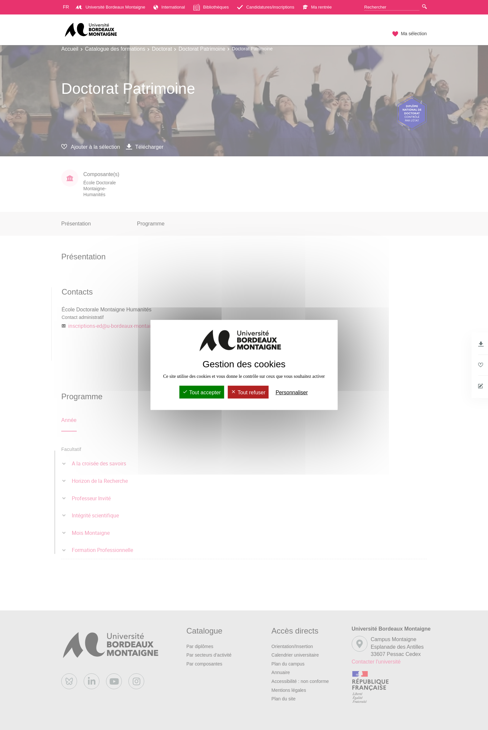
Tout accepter (201, 392)
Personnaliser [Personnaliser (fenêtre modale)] (292, 392)
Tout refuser (248, 392)
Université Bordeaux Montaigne (110, 7)
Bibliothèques (211, 7)
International (169, 7)
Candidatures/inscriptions (265, 7)
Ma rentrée (317, 7)
